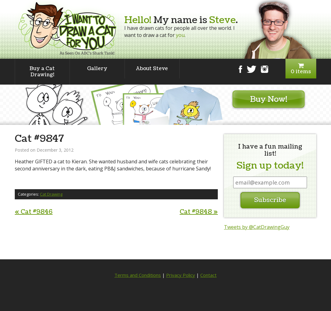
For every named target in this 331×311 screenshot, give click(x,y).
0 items (300, 68)
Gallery (97, 68)
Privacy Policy (180, 275)
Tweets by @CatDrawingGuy (256, 227)
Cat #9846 (34, 212)
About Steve (152, 68)
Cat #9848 (199, 212)
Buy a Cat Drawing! (42, 71)
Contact (208, 275)
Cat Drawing (51, 194)
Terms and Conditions (137, 275)
